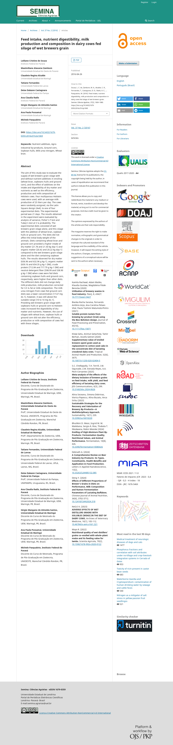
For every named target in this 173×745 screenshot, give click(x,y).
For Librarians (123, 138)
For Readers (122, 129)
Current (20, 20)
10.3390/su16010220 (82, 418)
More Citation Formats (83, 113)
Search (149, 20)
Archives (33, 20)
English (120, 81)
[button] (125, 98)
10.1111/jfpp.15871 (81, 328)
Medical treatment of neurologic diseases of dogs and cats (133, 541)
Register (144, 2)
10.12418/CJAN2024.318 (83, 501)
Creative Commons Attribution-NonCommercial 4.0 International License (89, 161)
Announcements (63, 20)
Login (154, 2)
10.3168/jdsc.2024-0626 (83, 389)
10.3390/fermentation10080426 (87, 446)
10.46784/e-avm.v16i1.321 (85, 524)
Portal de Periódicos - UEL (88, 20)
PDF (77, 60)
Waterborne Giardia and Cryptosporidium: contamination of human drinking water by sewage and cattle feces (134, 583)
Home (23, 30)
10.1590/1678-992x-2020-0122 (86, 544)
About (45, 20)
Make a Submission (128, 63)
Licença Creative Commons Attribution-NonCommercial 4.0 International (75, 713)
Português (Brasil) (126, 85)
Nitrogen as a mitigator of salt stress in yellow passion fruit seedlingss (132, 598)
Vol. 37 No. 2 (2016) (49, 30)
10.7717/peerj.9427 (81, 297)
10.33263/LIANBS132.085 (84, 472)
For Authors (122, 134)
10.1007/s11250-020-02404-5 (86, 360)
